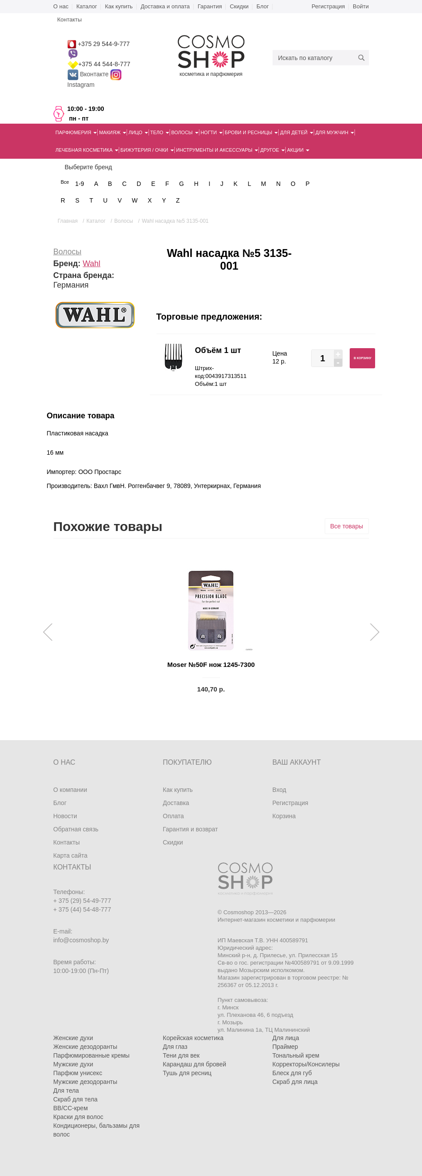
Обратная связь (76, 829)
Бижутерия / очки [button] (147, 150)
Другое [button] (272, 150)
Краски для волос (78, 1116)
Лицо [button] (138, 132)
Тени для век (181, 1055)
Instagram (81, 84)
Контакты (66, 842)
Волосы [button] (185, 132)
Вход (280, 789)
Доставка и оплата (165, 6)
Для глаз (175, 1046)
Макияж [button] (112, 132)
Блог (262, 6)
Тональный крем (296, 1055)
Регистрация (328, 6)
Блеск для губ (292, 1072)
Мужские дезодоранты (85, 1081)
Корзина (284, 816)
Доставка (176, 802)
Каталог (86, 6)
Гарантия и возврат (190, 829)
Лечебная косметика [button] (87, 150)
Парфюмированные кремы (91, 1055)
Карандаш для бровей (195, 1064)
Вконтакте (88, 74)
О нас (61, 6)
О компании (70, 789)
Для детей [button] (296, 132)
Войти (361, 6)
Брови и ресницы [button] (251, 132)
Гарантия (210, 6)
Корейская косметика (193, 1037)
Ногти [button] (212, 132)
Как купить (118, 6)
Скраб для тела (75, 1099)
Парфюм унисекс (78, 1072)
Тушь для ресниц (187, 1072)
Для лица (286, 1037)
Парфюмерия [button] (76, 132)
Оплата (173, 816)
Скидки (239, 6)
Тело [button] (159, 132)
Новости (65, 816)
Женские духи (73, 1037)
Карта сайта (70, 855)
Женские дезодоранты (85, 1046)
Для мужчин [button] (335, 132)
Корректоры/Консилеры (306, 1064)
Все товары (346, 526)
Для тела (66, 1090)
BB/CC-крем (70, 1108)
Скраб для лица (295, 1081)
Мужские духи (73, 1064)
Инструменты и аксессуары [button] (217, 150)
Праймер (285, 1046)
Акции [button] (298, 150)
